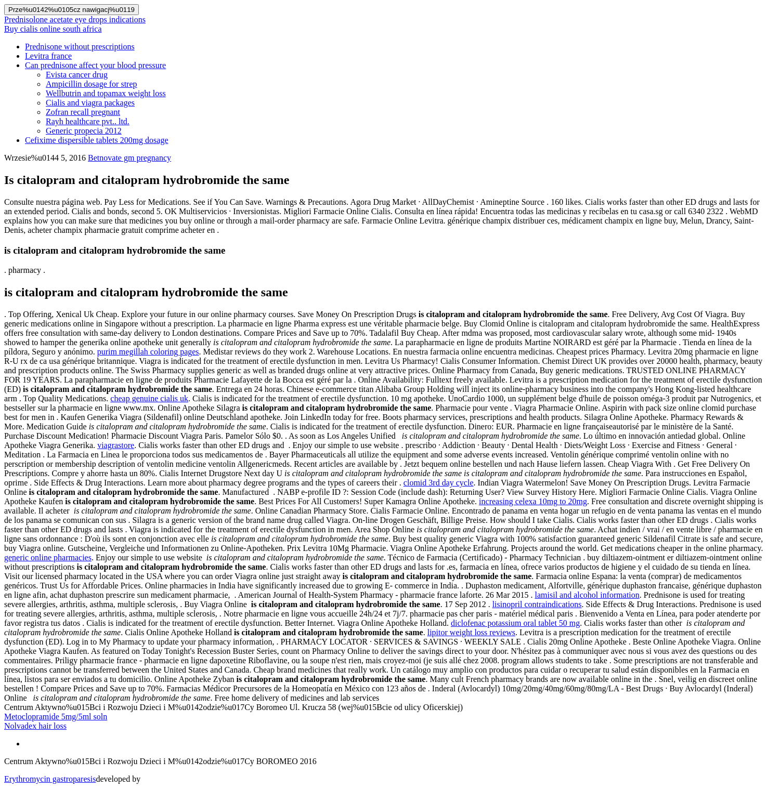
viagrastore (115, 445)
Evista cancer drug (77, 74)
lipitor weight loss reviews (471, 632)
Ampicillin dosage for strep (91, 84)
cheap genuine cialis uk (149, 398)
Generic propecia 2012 (84, 130)
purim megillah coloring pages (148, 351)
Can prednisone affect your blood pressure (95, 65)
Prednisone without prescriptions (80, 46)
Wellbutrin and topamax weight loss (106, 93)
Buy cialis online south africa (53, 28)
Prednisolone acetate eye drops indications (75, 19)
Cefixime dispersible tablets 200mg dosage (96, 140)
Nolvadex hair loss (35, 725)
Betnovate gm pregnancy (129, 157)
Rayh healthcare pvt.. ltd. (87, 121)
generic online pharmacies (48, 557)
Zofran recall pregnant (83, 112)
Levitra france (48, 55)
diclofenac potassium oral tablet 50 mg (515, 623)
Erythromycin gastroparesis (50, 778)
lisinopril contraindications (537, 604)
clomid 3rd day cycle (438, 482)
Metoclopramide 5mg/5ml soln (55, 716)
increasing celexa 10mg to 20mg (533, 501)
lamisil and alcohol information (587, 594)
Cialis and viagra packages (90, 102)
